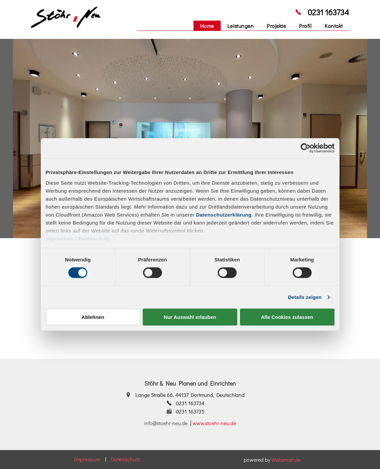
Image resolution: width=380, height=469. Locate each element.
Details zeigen (305, 297)
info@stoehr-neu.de (166, 423)
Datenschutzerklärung (224, 214)
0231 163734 (328, 12)
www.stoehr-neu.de (214, 423)
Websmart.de (285, 459)
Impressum (60, 238)
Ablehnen (93, 317)
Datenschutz (94, 238)
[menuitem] (207, 26)
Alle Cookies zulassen (287, 317)
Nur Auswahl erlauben (190, 317)
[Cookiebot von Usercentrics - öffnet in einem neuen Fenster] (305, 148)
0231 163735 (190, 411)
